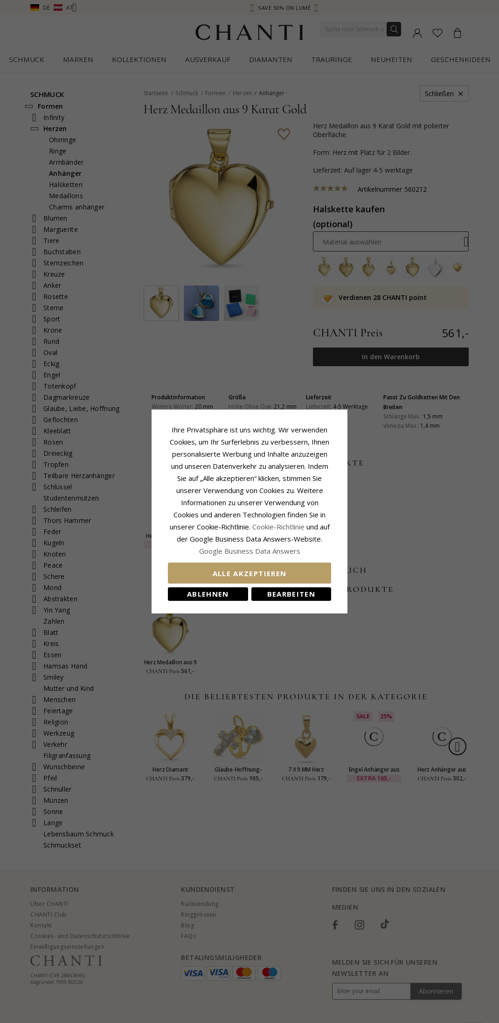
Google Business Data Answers (249, 551)
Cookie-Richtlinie (278, 526)
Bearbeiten (291, 593)
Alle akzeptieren (250, 573)
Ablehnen (208, 593)
